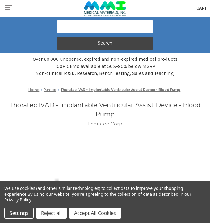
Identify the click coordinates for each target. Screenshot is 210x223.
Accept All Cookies (95, 213)
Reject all (51, 213)
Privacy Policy (17, 200)
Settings (19, 213)
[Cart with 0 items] (201, 8)
